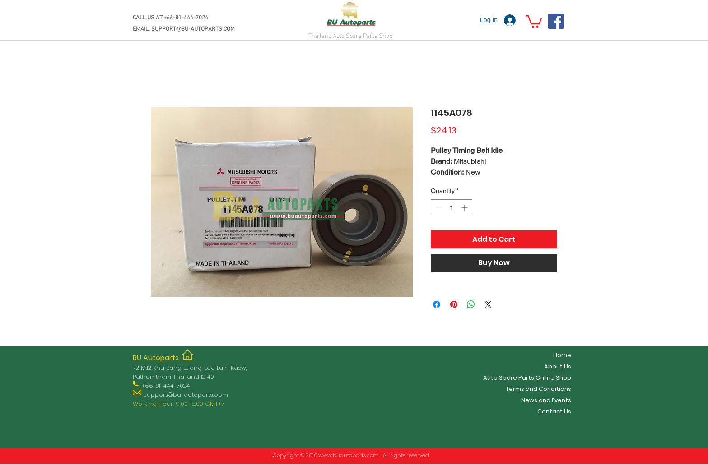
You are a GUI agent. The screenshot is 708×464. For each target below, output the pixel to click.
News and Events (546, 400)
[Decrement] (437, 208)
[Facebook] (556, 21)
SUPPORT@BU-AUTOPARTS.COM (193, 29)
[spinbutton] (451, 208)
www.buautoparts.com (348, 455)
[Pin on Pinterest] (453, 304)
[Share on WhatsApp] (471, 304)
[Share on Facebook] (436, 304)
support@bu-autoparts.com (186, 394)
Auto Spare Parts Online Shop (527, 377)
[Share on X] (488, 304)
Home (562, 355)
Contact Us (554, 411)
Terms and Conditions (538, 389)
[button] (534, 21)
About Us (557, 366)
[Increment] (465, 208)
